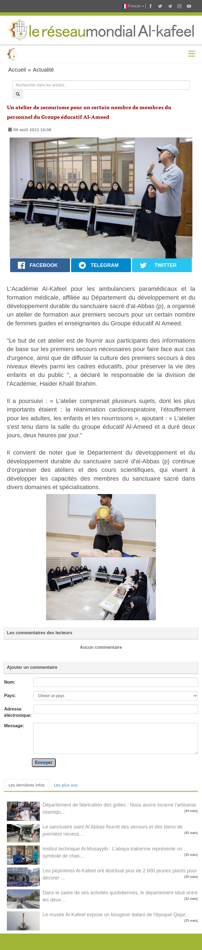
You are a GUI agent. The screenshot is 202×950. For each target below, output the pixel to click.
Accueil (17, 69)
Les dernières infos (27, 785)
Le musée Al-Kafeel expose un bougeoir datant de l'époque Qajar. (115, 914)
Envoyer (43, 762)
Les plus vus (66, 785)
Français (133, 6)
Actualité (43, 69)
